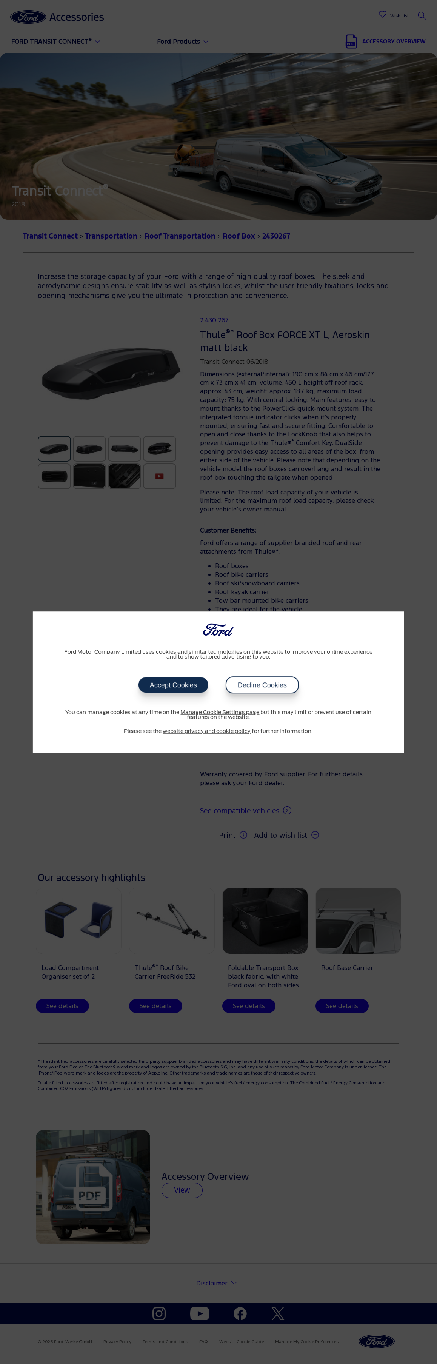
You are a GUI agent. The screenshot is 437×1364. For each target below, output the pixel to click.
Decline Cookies (261, 685)
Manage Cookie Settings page (219, 712)
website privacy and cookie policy (207, 731)
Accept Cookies (173, 685)
